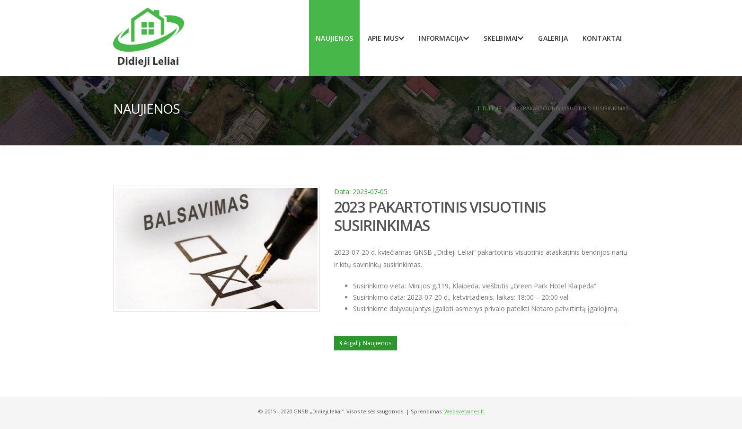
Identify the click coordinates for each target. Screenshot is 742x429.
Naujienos (334, 38)
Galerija (553, 38)
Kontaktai (602, 38)
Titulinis (489, 108)
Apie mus (386, 38)
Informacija (443, 38)
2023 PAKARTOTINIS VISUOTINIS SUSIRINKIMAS (440, 216)
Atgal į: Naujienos (365, 343)
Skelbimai (504, 38)
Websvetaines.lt (464, 411)
